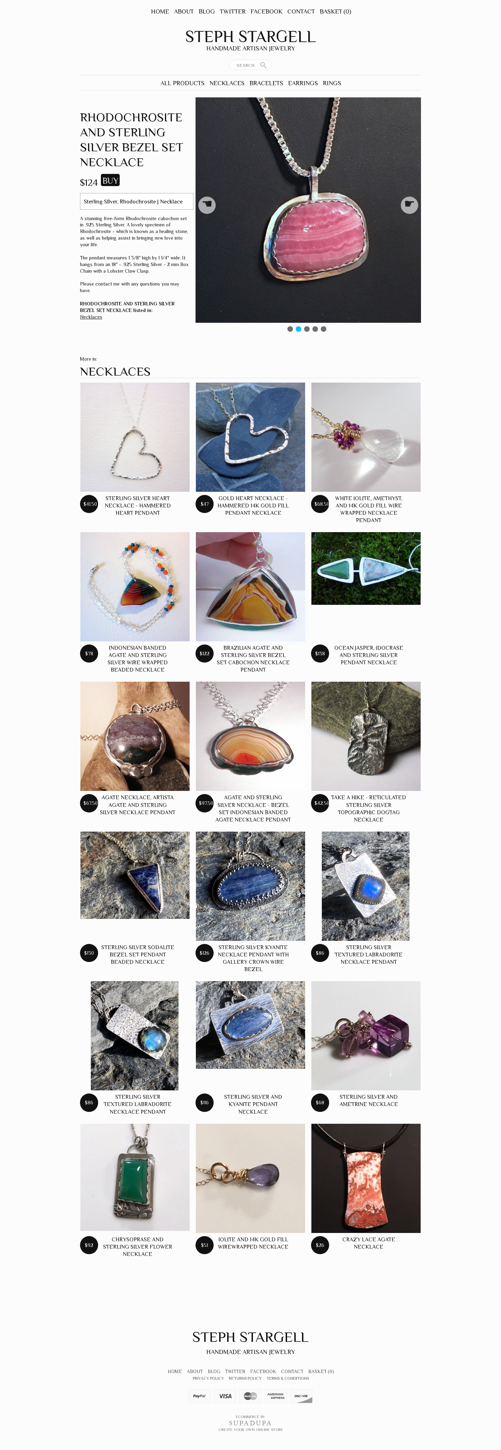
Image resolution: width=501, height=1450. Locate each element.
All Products (182, 83)
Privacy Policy (208, 1378)
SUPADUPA (250, 1423)
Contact (301, 11)
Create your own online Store (250, 1429)
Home (160, 11)
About (184, 11)
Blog (207, 11)
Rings (332, 83)
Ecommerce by (250, 1417)
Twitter (233, 11)
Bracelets (266, 83)
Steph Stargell (250, 36)
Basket (335, 11)
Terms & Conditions (288, 1378)
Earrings (303, 83)
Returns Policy (245, 1378)
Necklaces (227, 83)
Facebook (266, 11)
